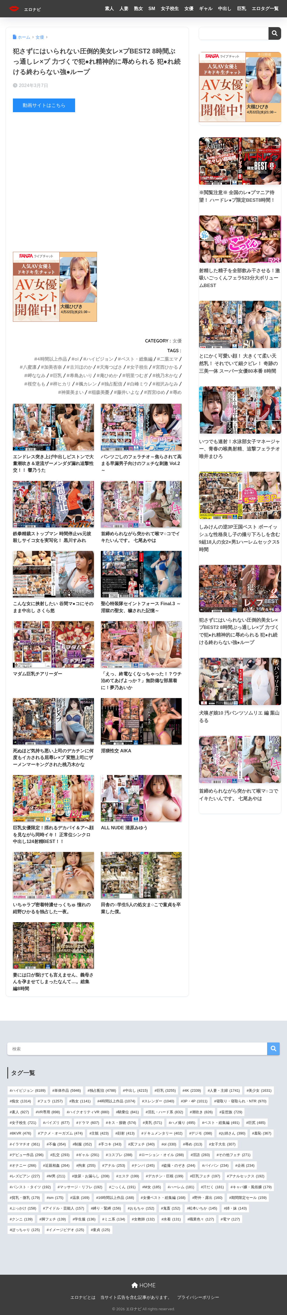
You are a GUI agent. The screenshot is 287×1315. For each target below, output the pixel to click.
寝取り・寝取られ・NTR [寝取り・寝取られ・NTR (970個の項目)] (241, 1101)
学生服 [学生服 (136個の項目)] (85, 1219)
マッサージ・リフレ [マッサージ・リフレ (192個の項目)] (81, 1187)
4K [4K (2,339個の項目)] (193, 1090)
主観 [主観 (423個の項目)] (99, 1133)
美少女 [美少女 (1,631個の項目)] (260, 1090)
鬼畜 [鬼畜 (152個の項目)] (171, 1208)
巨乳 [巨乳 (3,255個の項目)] (166, 1090)
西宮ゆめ (156, 392)
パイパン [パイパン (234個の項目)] (216, 1165)
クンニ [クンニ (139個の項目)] (22, 1219)
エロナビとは (83, 1297)
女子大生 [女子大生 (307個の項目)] (223, 1144)
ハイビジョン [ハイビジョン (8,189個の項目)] (29, 1090)
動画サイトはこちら (44, 105)
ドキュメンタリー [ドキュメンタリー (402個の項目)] (163, 1133)
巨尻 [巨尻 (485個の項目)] (256, 1123)
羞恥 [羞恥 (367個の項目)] (262, 1133)
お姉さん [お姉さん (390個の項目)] (233, 1133)
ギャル (205, 8)
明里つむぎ (137, 375)
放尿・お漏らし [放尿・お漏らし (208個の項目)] (91, 1176)
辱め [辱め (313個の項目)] (193, 1144)
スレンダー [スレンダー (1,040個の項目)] (159, 1101)
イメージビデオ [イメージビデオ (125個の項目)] (66, 1230)
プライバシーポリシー (198, 1297)
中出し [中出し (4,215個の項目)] (136, 1090)
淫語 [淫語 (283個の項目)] (201, 1155)
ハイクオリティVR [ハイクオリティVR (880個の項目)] (89, 1112)
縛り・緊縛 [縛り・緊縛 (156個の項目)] (107, 1208)
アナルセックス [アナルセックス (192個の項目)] (246, 1176)
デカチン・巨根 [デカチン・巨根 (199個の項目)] (165, 1176)
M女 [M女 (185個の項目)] (152, 1187)
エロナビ (30, 8)
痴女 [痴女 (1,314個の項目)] (21, 1101)
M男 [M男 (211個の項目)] (57, 1176)
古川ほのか (81, 367)
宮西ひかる (167, 367)
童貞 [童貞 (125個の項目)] (101, 1230)
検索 (275, 33)
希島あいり (81, 375)
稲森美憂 (100, 392)
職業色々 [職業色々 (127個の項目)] (201, 1219)
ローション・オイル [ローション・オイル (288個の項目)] (162, 1155)
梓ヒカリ (62, 384)
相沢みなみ (167, 384)
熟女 (138, 8)
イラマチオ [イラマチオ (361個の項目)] (26, 1144)
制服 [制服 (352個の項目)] (83, 1144)
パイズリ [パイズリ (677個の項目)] (57, 1123)
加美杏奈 (53, 367)
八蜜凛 (29, 367)
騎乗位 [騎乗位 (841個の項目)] (128, 1112)
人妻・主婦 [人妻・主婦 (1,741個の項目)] (225, 1090)
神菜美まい (72, 392)
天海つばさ (111, 367)
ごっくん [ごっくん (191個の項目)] (123, 1187)
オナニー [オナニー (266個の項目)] (24, 1165)
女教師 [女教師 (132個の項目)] (144, 1219)
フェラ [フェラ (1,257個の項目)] (51, 1101)
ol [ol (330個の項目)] (169, 1144)
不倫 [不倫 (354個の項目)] (57, 1144)
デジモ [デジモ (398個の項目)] (201, 1133)
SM (152, 8)
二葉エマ (169, 358)
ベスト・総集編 (136, 358)
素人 (109, 8)
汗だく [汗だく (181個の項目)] (213, 1187)
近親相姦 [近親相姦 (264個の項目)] (57, 1165)
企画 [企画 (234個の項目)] (245, 1165)
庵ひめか (109, 375)
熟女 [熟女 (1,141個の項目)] (81, 1101)
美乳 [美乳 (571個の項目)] (153, 1123)
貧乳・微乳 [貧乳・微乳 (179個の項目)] (26, 1198)
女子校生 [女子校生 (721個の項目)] (24, 1123)
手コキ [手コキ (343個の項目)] (111, 1144)
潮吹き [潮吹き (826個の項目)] (202, 1112)
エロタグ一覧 (265, 8)
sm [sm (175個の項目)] (56, 1198)
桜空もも (36, 384)
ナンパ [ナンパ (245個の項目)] (144, 1165)
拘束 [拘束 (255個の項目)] (86, 1165)
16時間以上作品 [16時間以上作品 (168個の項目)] (116, 1198)
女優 (188, 8)
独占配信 (113, 384)
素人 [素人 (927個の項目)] (20, 1112)
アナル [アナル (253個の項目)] (114, 1165)
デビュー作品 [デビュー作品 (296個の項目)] (27, 1155)
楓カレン (88, 384)
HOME (143, 1284)
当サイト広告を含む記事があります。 (136, 1297)
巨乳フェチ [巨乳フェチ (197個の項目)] (206, 1176)
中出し (225, 8)
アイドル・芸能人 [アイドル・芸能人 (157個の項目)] (64, 1208)
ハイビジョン (99, 358)
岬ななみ (36, 375)
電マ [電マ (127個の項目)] (231, 1219)
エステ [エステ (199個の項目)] (128, 1176)
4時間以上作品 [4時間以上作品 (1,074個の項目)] (117, 1101)
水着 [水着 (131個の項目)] (171, 1219)
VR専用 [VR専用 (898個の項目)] (49, 1112)
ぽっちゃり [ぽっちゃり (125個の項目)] (26, 1230)
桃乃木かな (167, 375)
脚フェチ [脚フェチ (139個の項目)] (53, 1219)
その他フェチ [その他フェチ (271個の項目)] (234, 1155)
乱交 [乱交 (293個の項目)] (61, 1155)
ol (77, 358)
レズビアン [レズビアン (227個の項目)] (26, 1176)
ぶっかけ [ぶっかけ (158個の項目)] (24, 1208)
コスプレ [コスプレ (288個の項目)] (120, 1155)
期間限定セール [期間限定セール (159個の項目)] (249, 1198)
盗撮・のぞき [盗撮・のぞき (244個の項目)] (179, 1165)
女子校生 (170, 8)
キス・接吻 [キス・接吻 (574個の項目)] (122, 1123)
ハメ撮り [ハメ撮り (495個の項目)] (183, 1123)
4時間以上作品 (52, 358)
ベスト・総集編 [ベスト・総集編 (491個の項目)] (221, 1123)
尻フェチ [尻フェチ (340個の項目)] (142, 1144)
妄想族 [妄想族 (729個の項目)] (231, 1112)
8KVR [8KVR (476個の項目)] (21, 1133)
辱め (177, 392)
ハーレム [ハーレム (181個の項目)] (182, 1187)
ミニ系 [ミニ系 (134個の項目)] (114, 1219)
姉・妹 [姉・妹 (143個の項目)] (236, 1208)
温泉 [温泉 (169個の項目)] (80, 1198)
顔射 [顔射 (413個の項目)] (126, 1133)
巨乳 (241, 8)
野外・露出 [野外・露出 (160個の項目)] (208, 1198)
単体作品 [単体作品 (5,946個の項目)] (67, 1090)
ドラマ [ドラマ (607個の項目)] (88, 1123)
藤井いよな (128, 392)
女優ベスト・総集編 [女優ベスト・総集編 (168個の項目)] (164, 1198)
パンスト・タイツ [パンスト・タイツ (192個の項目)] (31, 1187)
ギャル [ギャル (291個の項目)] (88, 1155)
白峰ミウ (139, 384)
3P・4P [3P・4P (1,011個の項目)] (195, 1101)
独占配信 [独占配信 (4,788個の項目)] (103, 1090)
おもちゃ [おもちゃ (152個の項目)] (142, 1208)
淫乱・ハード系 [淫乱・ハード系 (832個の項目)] (165, 1112)
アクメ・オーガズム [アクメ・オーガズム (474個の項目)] (61, 1133)
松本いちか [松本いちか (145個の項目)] (203, 1208)
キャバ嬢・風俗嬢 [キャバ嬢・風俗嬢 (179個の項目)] (252, 1187)
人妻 (123, 8)
